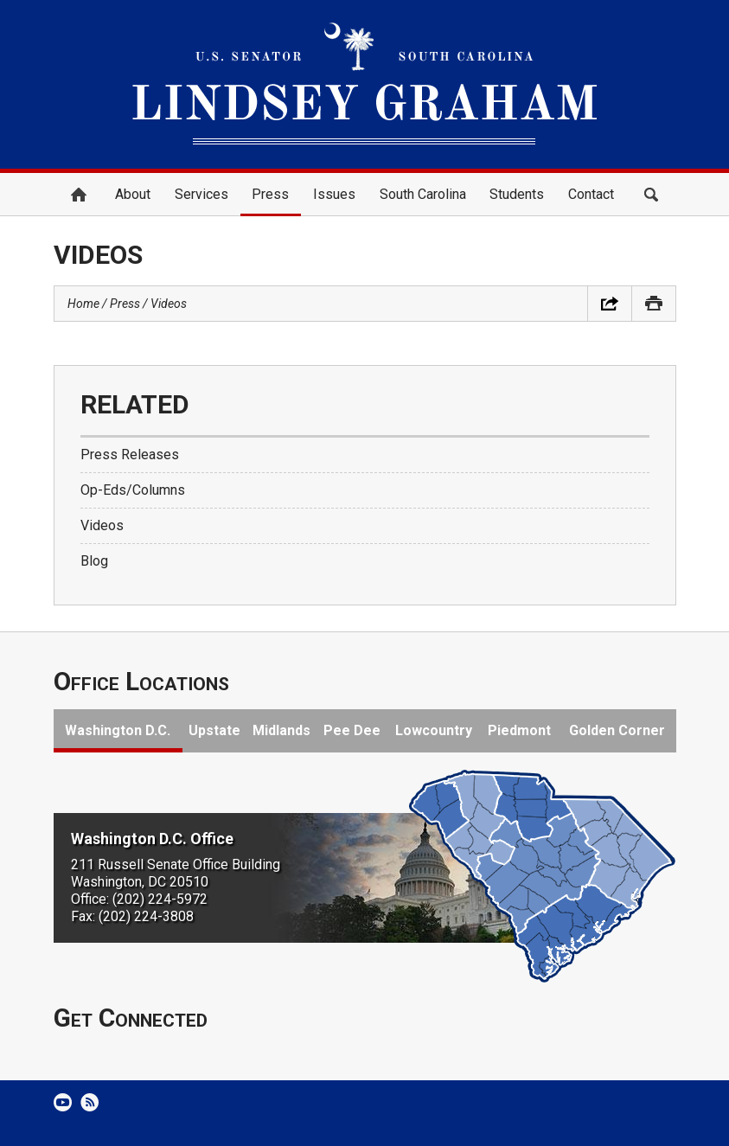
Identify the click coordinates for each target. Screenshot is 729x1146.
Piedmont (519, 730)
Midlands (281, 730)
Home (79, 194)
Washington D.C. (117, 730)
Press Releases (129, 454)
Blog (94, 561)
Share (609, 303)
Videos (168, 304)
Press (270, 194)
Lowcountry (433, 730)
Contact (591, 194)
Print (653, 303)
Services (201, 194)
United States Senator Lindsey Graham (365, 84)
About (132, 194)
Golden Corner (617, 730)
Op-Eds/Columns (132, 490)
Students (516, 194)
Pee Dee (351, 730)
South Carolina (423, 194)
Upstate (214, 730)
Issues (334, 194)
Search (651, 194)
